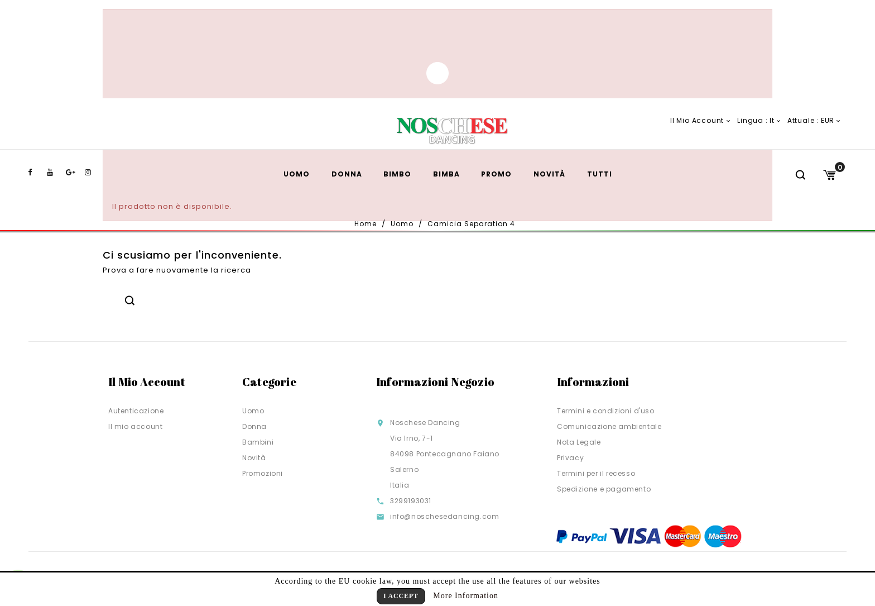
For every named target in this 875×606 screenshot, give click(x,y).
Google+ (74, 172)
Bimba (446, 174)
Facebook (36, 172)
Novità (549, 174)
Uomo (296, 174)
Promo (496, 174)
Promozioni (262, 473)
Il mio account (135, 426)
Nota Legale (579, 442)
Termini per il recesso (596, 473)
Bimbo (397, 174)
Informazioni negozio (435, 381)
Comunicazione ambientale (609, 426)
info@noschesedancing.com (444, 516)
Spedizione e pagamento (604, 489)
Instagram (93, 172)
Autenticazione (136, 411)
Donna (346, 174)
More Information (465, 595)
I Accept (401, 596)
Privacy (570, 457)
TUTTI (599, 174)
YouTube (55, 172)
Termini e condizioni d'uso (606, 411)
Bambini (257, 442)
